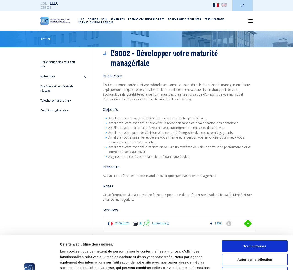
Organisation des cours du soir (57, 64)
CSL (43, 3)
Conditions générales (54, 110)
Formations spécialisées (184, 19)
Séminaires (118, 19)
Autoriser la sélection (254, 228)
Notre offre (47, 76)
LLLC (54, 3)
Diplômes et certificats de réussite (56, 88)
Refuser (254, 241)
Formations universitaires (146, 19)
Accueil (45, 39)
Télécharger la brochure (56, 100)
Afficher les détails (252, 261)
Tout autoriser (254, 214)
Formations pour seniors (95, 22)
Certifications (214, 19)
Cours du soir (97, 19)
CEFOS (46, 7)
